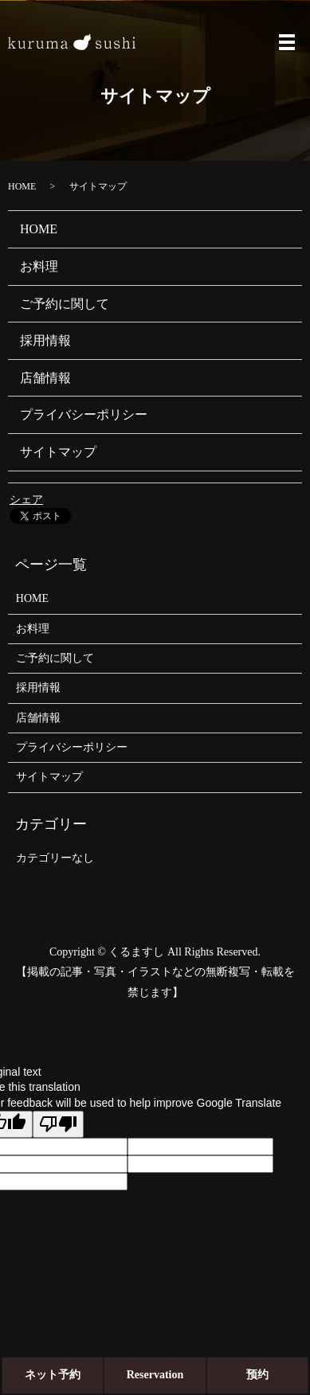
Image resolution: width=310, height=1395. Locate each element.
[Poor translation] (58, 1124)
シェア (26, 500)
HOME (22, 186)
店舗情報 (45, 378)
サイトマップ (58, 452)
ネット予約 (52, 1375)
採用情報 (45, 340)
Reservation (155, 1375)
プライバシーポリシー (83, 414)
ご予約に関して (64, 304)
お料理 (39, 266)
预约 (257, 1375)
